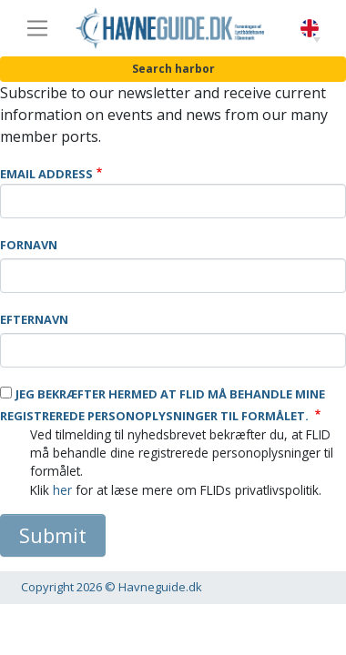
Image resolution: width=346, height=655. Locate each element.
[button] (317, 40)
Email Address (46, 174)
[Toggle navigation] (37, 28)
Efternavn (34, 319)
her (62, 490)
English (309, 28)
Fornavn (28, 245)
